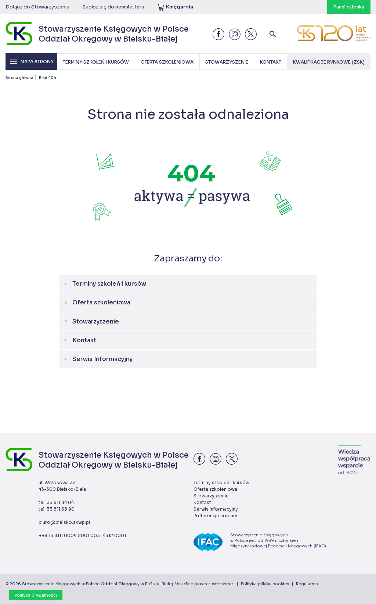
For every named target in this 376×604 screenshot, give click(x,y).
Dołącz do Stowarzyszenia (37, 7)
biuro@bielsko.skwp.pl (64, 522)
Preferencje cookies (216, 515)
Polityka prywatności (36, 595)
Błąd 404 (47, 77)
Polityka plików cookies (265, 583)
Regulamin (307, 583)
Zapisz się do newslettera (113, 7)
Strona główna (19, 77)
